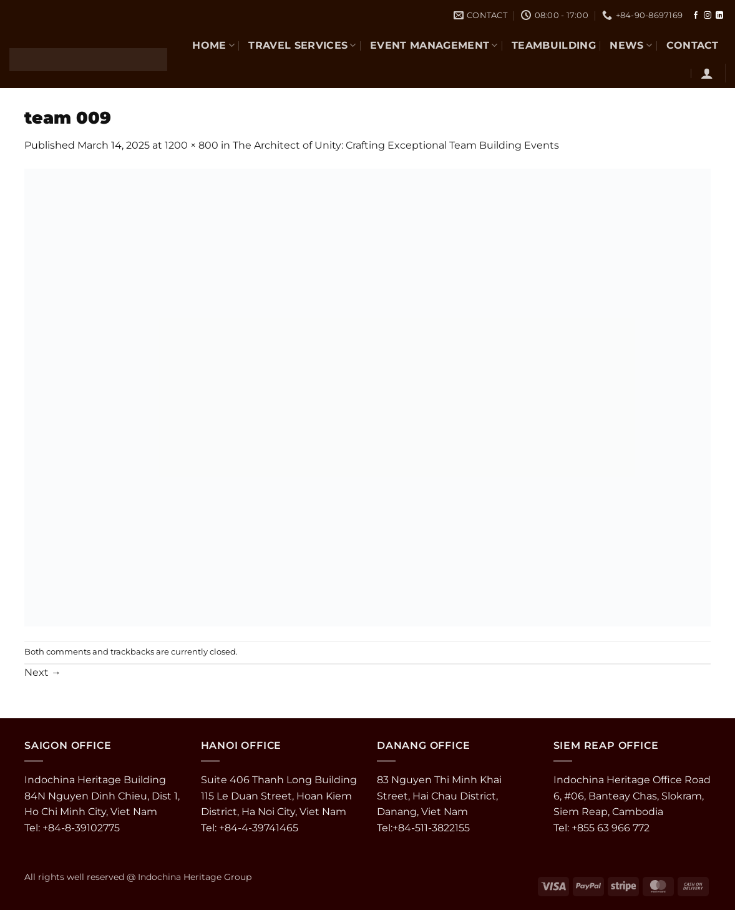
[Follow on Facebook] (695, 15)
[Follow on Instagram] (707, 15)
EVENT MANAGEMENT (434, 45)
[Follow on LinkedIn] (719, 15)
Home (213, 45)
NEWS (631, 45)
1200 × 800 (191, 145)
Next (42, 672)
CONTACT (692, 45)
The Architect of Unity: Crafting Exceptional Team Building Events (396, 145)
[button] (707, 73)
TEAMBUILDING (554, 45)
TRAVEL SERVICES (302, 45)
